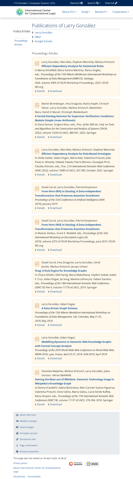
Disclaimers (19, 476)
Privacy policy (20, 463)
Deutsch (76, 3)
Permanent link (28, 439)
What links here (28, 414)
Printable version (28, 433)
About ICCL (68, 11)
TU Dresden (21, 3)
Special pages (27, 427)
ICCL (53, 3)
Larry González (43, 32)
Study (85, 11)
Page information (29, 445)
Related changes (28, 421)
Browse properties (29, 451)
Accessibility (34, 476)
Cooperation (120, 11)
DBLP (38, 37)
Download (56, 91)
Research (100, 11)
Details (41, 91)
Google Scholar (43, 41)
